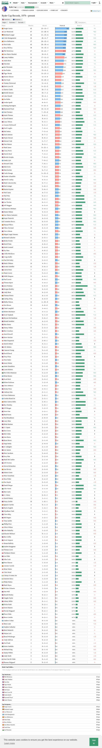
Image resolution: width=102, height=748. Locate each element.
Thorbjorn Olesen (9, 553)
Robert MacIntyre (9, 312)
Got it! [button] (94, 741)
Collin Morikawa (9, 254)
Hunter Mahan (8, 212)
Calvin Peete (8, 270)
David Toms (8, 244)
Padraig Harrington (10, 106)
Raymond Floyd (9, 109)
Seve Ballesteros (9, 41)
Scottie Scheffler (9, 266)
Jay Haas (6, 250)
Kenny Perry (8, 389)
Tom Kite (7, 64)
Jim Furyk (7, 80)
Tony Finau (7, 357)
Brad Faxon (7, 415)
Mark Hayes (8, 585)
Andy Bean (7, 292)
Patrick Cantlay (8, 180)
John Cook (7, 559)
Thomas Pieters (8, 295)
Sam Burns (7, 437)
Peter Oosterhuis (9, 476)
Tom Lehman (8, 231)
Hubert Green (8, 472)
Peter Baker (7, 360)
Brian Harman (8, 424)
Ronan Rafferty (8, 543)
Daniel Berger (8, 485)
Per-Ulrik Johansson (10, 373)
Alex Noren (7, 489)
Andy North (7, 656)
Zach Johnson (8, 135)
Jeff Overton (8, 463)
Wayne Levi (7, 633)
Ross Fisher (7, 479)
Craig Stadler (8, 257)
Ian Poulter (7, 70)
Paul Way (7, 196)
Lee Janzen (7, 450)
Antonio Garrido (9, 566)
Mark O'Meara (8, 263)
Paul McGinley (8, 260)
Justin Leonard (8, 247)
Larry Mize (7, 421)
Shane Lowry (8, 273)
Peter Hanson (8, 563)
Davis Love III (8, 86)
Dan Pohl (7, 592)
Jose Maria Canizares (10, 215)
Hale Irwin (7, 167)
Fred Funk (7, 643)
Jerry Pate (7, 456)
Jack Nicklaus (8, 286)
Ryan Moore (8, 440)
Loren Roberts (8, 369)
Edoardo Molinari (9, 534)
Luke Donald (8, 96)
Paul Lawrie (7, 279)
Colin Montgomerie (10, 38)
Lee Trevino (7, 202)
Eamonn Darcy (8, 579)
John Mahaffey (8, 530)
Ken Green (7, 431)
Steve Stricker (8, 337)
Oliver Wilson (8, 527)
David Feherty (8, 498)
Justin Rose (7, 61)
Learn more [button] (9, 743)
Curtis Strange (8, 173)
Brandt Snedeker (9, 321)
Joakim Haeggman (10, 546)
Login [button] (94, 3)
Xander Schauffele (9, 176)
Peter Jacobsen (8, 453)
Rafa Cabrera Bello (10, 402)
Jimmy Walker (8, 328)
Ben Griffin (7, 537)
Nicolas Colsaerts (9, 588)
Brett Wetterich (8, 630)
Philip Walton (8, 582)
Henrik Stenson (8, 93)
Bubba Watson (8, 302)
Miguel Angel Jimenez (11, 234)
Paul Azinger (8, 186)
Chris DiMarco (8, 386)
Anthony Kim (8, 392)
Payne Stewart (8, 138)
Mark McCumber (9, 460)
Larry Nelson (8, 122)
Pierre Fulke (8, 614)
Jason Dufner (8, 363)
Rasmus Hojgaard (9, 662)
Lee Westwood (8, 32)
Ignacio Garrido (9, 505)
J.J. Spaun (7, 427)
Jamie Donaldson (9, 366)
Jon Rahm (7, 99)
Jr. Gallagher (8, 447)
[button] (10, 2)
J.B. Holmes (8, 347)
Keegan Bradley (9, 289)
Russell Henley (8, 595)
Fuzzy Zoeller (8, 501)
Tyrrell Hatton (8, 118)
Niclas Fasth (8, 604)
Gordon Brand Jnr (9, 398)
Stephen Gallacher (9, 627)
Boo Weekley (8, 405)
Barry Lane (7, 624)
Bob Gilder (7, 434)
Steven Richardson (10, 466)
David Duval (8, 353)
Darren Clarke (8, 89)
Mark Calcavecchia (10, 183)
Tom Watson (8, 144)
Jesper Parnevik (9, 218)
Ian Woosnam (8, 67)
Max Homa (7, 324)
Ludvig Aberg (8, 299)
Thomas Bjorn (8, 283)
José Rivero (7, 469)
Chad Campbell (9, 308)
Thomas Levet (8, 550)
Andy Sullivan (8, 640)
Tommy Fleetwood (10, 83)
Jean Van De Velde (10, 659)
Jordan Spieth (8, 102)
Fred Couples (8, 128)
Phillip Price (8, 524)
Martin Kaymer (8, 189)
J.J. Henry (7, 495)
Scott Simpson (8, 540)
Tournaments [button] (33, 3)
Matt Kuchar (8, 170)
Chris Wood (7, 572)
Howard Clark (8, 164)
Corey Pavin (8, 151)
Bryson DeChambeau (10, 318)
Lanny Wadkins (9, 57)
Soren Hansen (8, 608)
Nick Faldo (7, 44)
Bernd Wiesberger (9, 637)
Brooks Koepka (9, 157)
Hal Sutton (7, 131)
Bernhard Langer (9, 35)
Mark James (7, 147)
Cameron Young (9, 350)
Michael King (8, 649)
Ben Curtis (7, 492)
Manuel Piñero (8, 225)
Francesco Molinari (10, 209)
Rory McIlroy (8, 48)
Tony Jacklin (8, 521)
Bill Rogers (7, 517)
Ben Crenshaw (8, 331)
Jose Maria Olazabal (10, 54)
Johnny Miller (8, 601)
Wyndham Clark (9, 511)
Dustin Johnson (8, 77)
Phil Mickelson (8, 51)
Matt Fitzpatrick (9, 340)
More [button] (52, 3)
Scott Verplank (8, 315)
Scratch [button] (44, 3)
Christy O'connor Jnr (10, 575)
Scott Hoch (7, 379)
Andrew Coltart (9, 620)
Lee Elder (7, 556)
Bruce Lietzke (8, 617)
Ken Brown (7, 305)
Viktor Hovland (9, 228)
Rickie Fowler (8, 241)
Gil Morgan (7, 408)
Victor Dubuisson (9, 395)
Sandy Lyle (7, 160)
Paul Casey (7, 192)
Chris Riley (7, 514)
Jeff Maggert (8, 205)
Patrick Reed (8, 154)
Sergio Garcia (8, 28)
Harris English (8, 508)
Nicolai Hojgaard (9, 611)
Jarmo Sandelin (8, 646)
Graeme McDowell (10, 125)
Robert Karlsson (9, 382)
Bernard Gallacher (9, 238)
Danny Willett (8, 653)
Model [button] (16, 3)
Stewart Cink (8, 141)
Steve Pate (7, 411)
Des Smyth (7, 482)
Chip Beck (7, 199)
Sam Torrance (8, 112)
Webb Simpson (8, 276)
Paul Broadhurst (9, 418)
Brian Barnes (8, 376)
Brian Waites (8, 569)
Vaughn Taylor (8, 598)
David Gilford (8, 344)
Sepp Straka (7, 443)
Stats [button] (23, 3)
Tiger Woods (8, 73)
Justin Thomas (8, 115)
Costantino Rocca (9, 221)
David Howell (8, 334)
